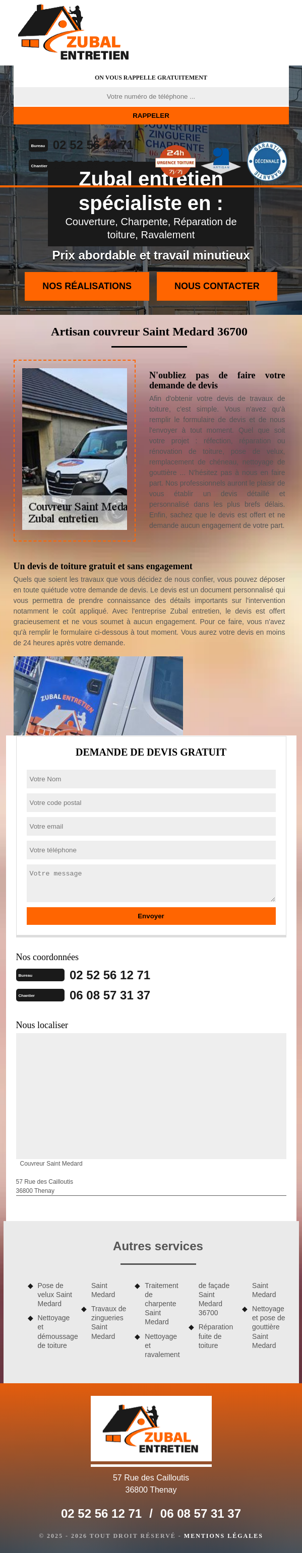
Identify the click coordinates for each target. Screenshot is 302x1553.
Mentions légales (223, 1535)
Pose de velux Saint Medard (55, 1294)
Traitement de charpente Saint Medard (161, 1303)
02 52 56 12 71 (93, 145)
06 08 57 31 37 (93, 165)
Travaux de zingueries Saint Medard (109, 1322)
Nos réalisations (87, 286)
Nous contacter (217, 286)
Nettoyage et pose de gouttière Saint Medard (268, 1327)
